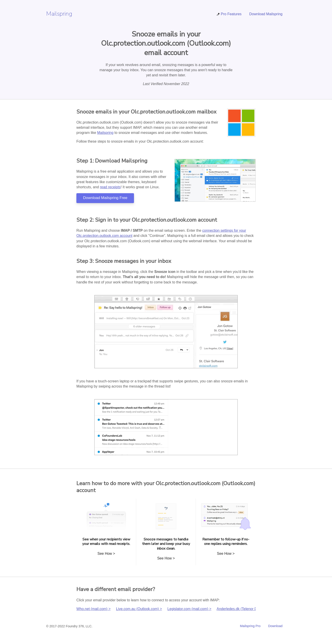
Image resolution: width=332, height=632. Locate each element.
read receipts (110, 187)
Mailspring (59, 14)
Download (275, 626)
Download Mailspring (265, 14)
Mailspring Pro (250, 626)
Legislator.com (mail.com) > (189, 609)
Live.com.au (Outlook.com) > (139, 609)
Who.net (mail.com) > (93, 609)
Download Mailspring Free (105, 198)
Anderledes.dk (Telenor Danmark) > (245, 609)
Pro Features (228, 14)
